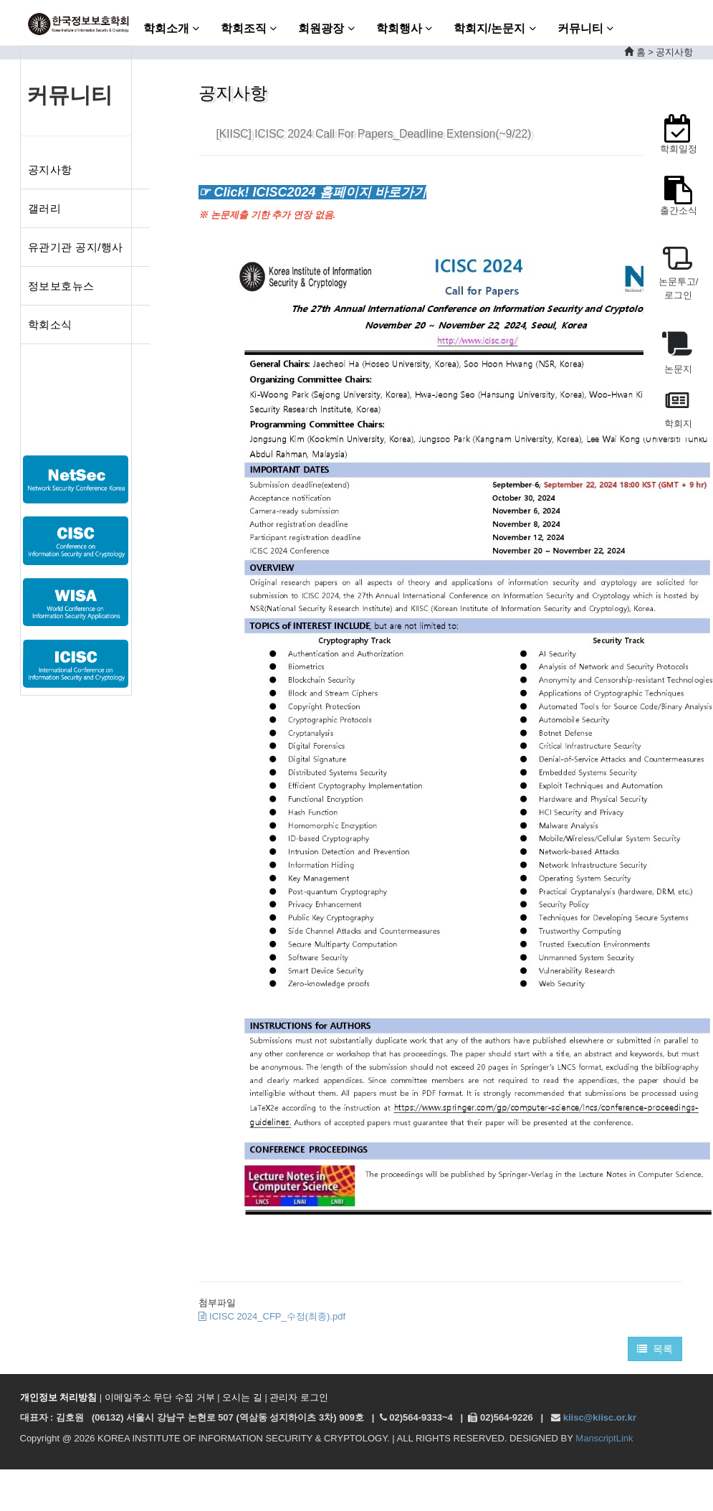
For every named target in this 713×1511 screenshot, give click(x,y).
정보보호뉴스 (61, 286)
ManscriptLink (604, 1438)
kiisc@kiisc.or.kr (599, 1417)
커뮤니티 (585, 28)
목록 (655, 1349)
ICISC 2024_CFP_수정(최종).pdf (271, 1316)
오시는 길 (242, 1397)
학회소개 (171, 28)
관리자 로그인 (298, 1397)
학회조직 (249, 28)
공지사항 (50, 170)
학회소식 (50, 324)
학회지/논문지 (495, 28)
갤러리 (45, 208)
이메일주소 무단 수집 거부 (160, 1397)
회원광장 (326, 28)
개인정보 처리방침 (58, 1397)
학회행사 (404, 28)
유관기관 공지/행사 (75, 247)
